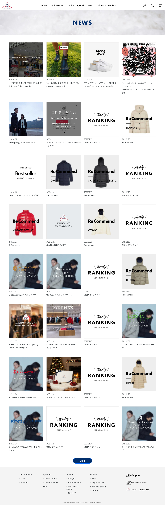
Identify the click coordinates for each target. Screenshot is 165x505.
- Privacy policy (98, 486)
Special (47, 474)
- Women (23, 482)
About (69, 474)
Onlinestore (25, 474)
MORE (82, 460)
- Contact (95, 490)
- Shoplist (71, 478)
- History (71, 493)
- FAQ (93, 478)
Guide (93, 474)
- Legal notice (97, 482)
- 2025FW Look (50, 482)
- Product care (73, 482)
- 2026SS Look (50, 478)
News (46, 486)
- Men (22, 478)
